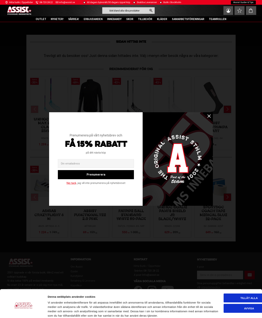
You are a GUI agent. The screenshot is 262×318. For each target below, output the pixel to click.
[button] (239, 10)
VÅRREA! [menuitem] (73, 19)
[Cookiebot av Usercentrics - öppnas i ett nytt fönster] (23, 311)
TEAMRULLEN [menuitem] (217, 19)
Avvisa (222, 289)
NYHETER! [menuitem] (57, 19)
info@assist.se (67, 2)
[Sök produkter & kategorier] (124, 10)
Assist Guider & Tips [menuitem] (243, 2)
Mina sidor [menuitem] (227, 10)
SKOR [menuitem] (129, 19)
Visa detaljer (56, 310)
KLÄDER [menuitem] (162, 19)
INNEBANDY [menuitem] (114, 19)
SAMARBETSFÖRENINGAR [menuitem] (188, 19)
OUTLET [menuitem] (41, 19)
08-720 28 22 (46, 2)
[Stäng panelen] (256, 276)
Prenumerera (96, 174)
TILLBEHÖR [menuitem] (145, 19)
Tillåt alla (222, 279)
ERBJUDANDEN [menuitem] (93, 19)
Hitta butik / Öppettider (21, 2)
